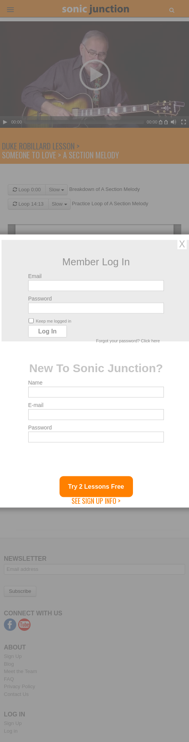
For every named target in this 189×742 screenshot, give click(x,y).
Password (40, 298)
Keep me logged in (50, 320)
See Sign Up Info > (96, 501)
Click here (150, 340)
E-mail (36, 405)
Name (35, 383)
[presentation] (87, 461)
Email (35, 276)
